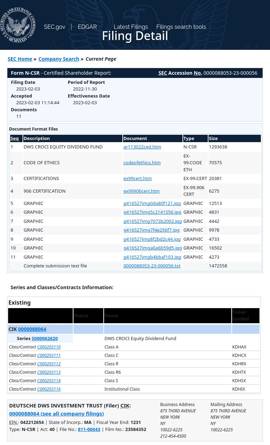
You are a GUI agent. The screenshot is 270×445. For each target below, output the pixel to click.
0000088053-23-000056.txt (151, 266)
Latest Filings (131, 27)
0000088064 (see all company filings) (56, 413)
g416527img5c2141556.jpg (152, 212)
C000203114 (49, 381)
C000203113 (49, 372)
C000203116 (49, 389)
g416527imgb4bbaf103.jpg (152, 257)
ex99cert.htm (137, 178)
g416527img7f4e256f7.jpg (151, 230)
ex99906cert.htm (141, 191)
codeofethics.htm (142, 162)
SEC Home (20, 58)
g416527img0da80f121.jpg (152, 203)
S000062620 (45, 338)
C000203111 (49, 355)
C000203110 (49, 347)
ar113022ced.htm (142, 147)
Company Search (59, 58)
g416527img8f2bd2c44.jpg (152, 239)
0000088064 (32, 329)
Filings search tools (181, 27)
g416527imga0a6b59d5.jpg (152, 248)
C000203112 (49, 364)
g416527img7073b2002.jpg (152, 221)
